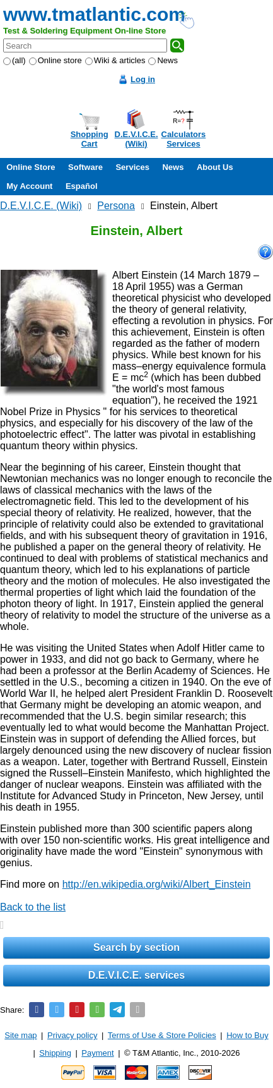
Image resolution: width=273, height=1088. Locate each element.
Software (85, 167)
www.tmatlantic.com (94, 14)
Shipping (55, 1053)
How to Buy (247, 1035)
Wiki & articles (115, 60)
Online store (55, 60)
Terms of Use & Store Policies (162, 1035)
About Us (215, 167)
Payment (97, 1053)
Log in (143, 79)
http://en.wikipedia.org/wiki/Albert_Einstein (156, 884)
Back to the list (33, 907)
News (163, 60)
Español (82, 186)
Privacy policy (72, 1035)
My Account (29, 186)
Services (132, 167)
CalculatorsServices (183, 139)
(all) (14, 60)
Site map (20, 1035)
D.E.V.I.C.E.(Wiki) (136, 139)
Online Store (30, 167)
